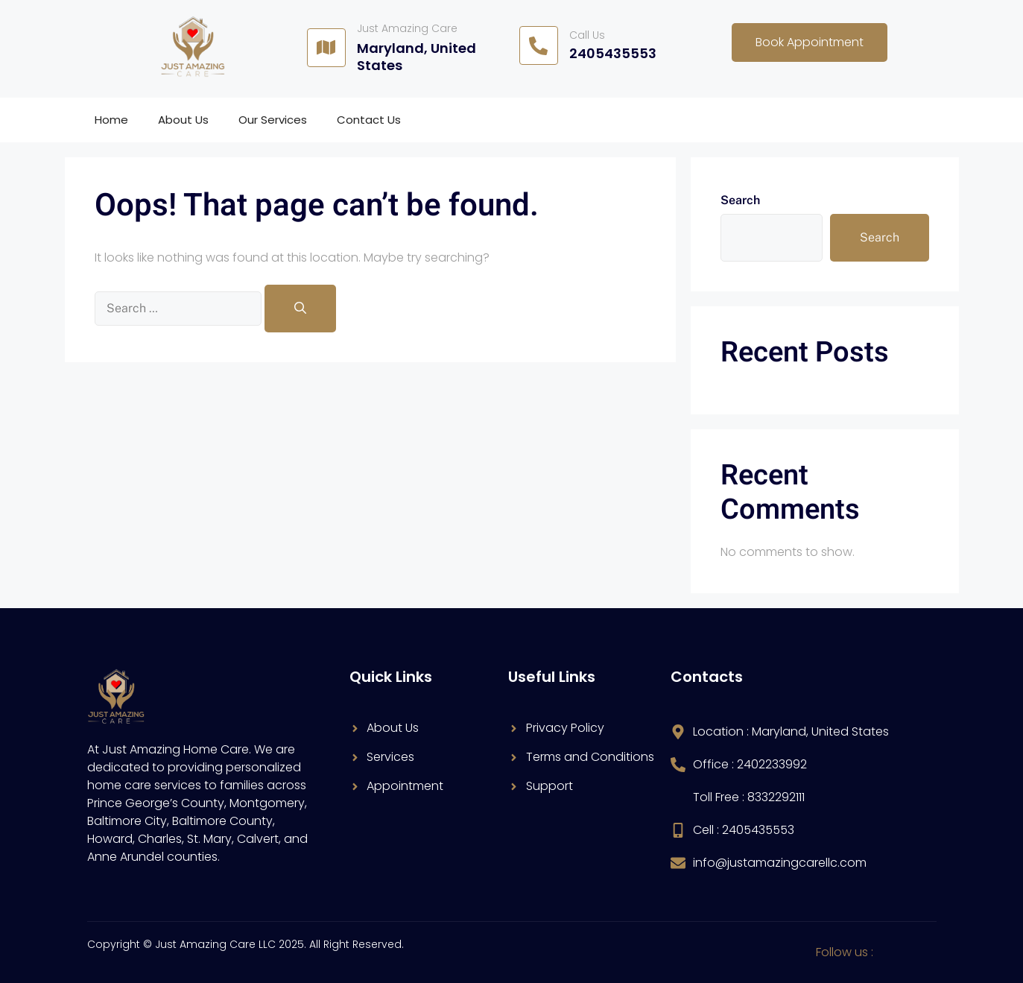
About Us (183, 119)
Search (740, 200)
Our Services (272, 119)
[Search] (300, 308)
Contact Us (369, 119)
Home (111, 119)
